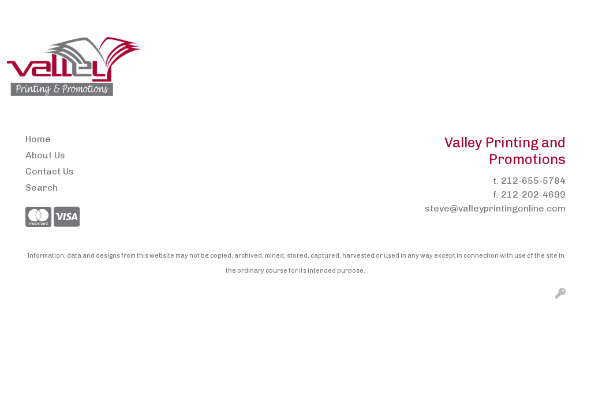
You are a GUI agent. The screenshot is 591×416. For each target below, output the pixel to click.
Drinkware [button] (376, 50)
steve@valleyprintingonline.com (495, 208)
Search (463, 12)
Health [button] (533, 50)
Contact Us (116, 12)
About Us (64, 12)
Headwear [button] (477, 50)
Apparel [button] (170, 50)
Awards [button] (224, 50)
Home (23, 12)
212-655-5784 (533, 180)
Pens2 (163, 12)
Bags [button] (322, 50)
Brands (276, 50)
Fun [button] (427, 50)
